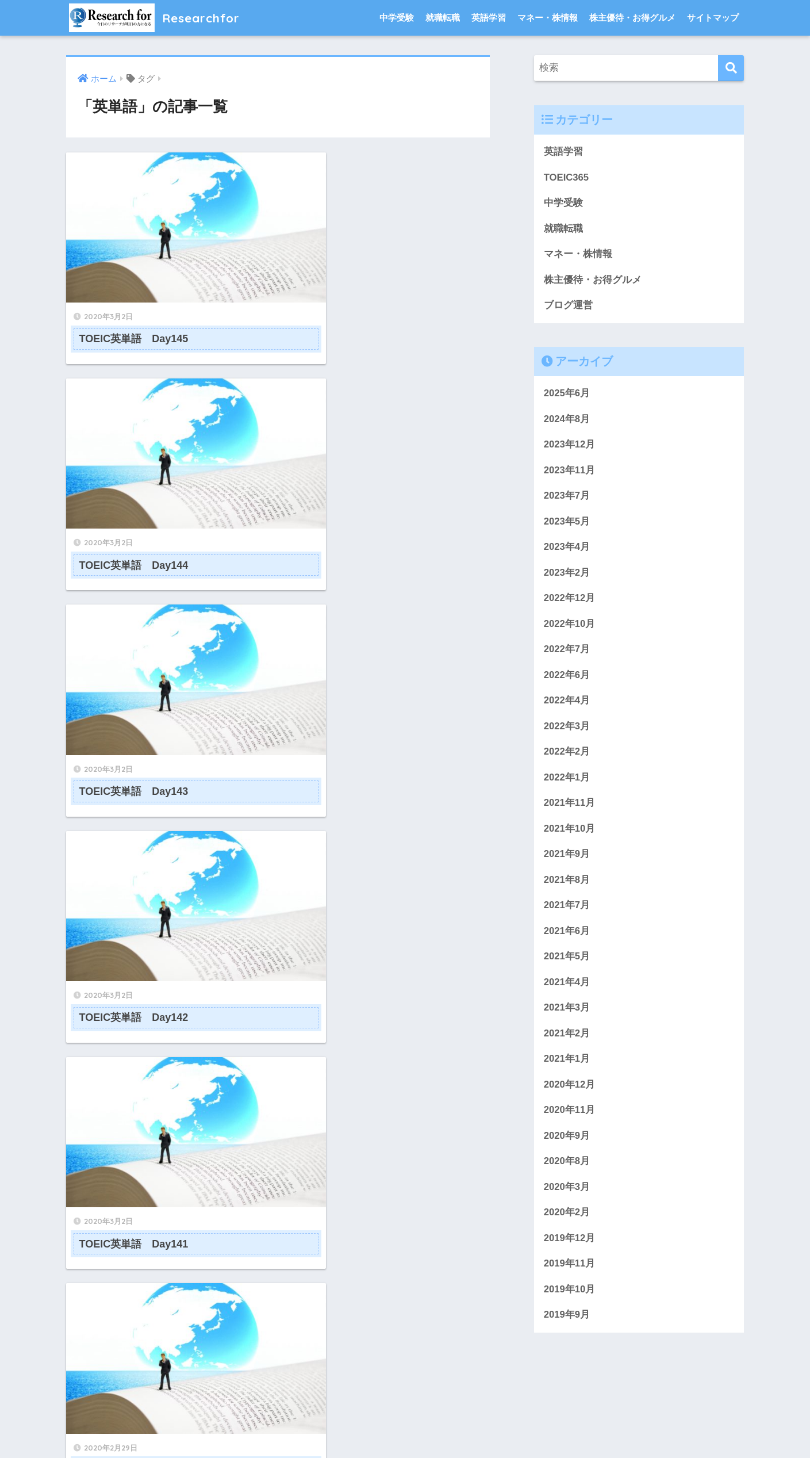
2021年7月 (567, 908)
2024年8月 (567, 419)
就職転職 (442, 17)
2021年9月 (567, 856)
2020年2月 (567, 1216)
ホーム (278, 1427)
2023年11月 (570, 471)
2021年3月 (567, 1011)
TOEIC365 (566, 177)
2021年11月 (570, 805)
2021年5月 (567, 959)
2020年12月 (570, 1088)
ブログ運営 (568, 305)
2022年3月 (567, 728)
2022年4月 (567, 702)
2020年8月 (567, 1165)
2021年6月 (567, 933)
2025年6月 (567, 394)
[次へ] (348, 1162)
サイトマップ (713, 17)
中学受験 (396, 17)
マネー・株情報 (547, 17)
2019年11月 (570, 1268)
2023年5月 (567, 522)
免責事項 (527, 1427)
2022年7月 (567, 651)
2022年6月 (567, 676)
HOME (405, 1403)
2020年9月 (567, 1139)
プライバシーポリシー (397, 1427)
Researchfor (158, 17)
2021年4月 (567, 985)
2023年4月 (567, 548)
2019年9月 (567, 1319)
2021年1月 (567, 1062)
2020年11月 (570, 1113)
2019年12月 (570, 1242)
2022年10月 (570, 625)
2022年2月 (567, 754)
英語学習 (488, 17)
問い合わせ (322, 1427)
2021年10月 (570, 831)
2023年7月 (567, 497)
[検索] (731, 68)
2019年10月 (570, 1293)
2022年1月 (567, 779)
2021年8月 (567, 882)
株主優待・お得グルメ (632, 17)
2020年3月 (567, 1191)
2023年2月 (567, 574)
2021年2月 (567, 1036)
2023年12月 (570, 445)
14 (314, 1162)
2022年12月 (570, 599)
